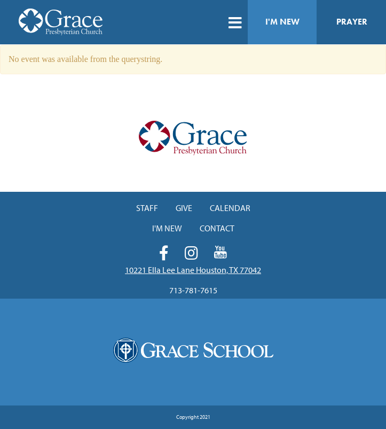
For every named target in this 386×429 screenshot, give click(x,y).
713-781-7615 (193, 290)
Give (184, 207)
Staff (147, 207)
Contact (217, 228)
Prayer (351, 21)
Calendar (230, 207)
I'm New (282, 21)
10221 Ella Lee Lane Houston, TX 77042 (193, 269)
